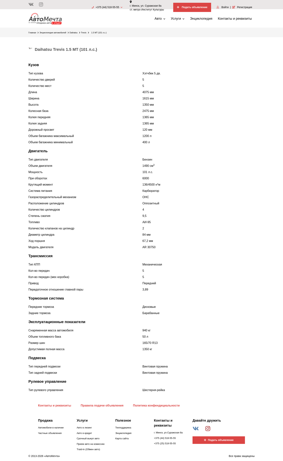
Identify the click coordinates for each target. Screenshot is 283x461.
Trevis (85, 32)
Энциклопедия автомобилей (54, 32)
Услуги (177, 18)
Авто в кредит (84, 433)
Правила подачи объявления (102, 405)
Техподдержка (123, 427)
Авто (159, 18)
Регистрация (242, 7)
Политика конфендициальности (156, 405)
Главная (34, 32)
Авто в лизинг (84, 427)
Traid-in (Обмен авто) (88, 449)
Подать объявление (192, 7)
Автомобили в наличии (51, 427)
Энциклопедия (201, 18)
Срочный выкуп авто (88, 438)
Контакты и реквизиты (235, 18)
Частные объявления (50, 433)
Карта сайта (122, 438)
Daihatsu (75, 32)
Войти (223, 7)
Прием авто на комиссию (90, 444)
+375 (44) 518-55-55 (107, 7)
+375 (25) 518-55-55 (165, 443)
